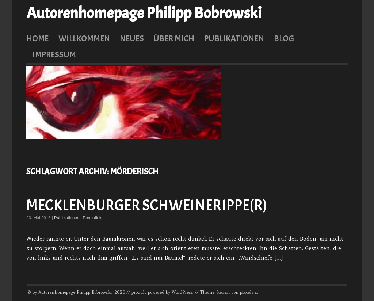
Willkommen (84, 38)
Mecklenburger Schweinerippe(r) (146, 205)
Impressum (54, 54)
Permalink (92, 218)
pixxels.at (249, 292)
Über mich (173, 38)
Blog (284, 38)
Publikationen (234, 38)
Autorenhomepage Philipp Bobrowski (144, 13)
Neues (132, 38)
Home (37, 38)
